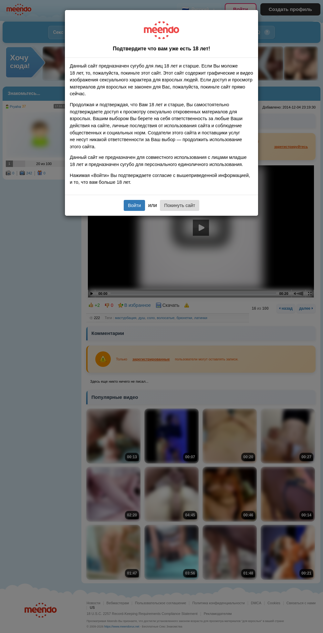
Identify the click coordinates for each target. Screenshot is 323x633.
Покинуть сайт (179, 205)
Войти (134, 205)
